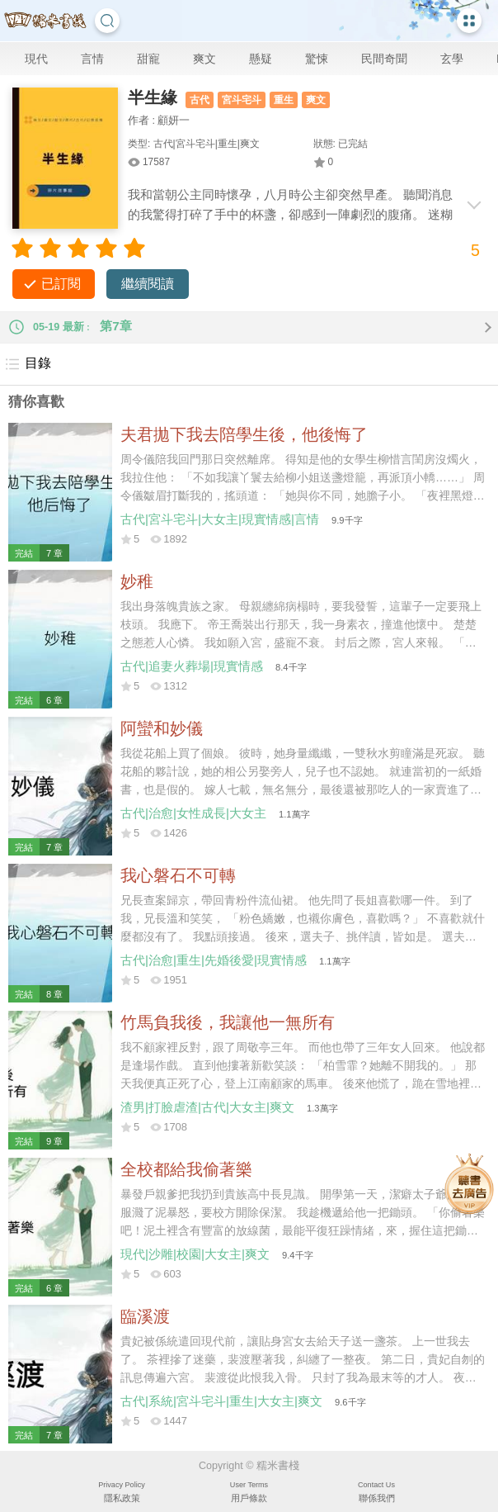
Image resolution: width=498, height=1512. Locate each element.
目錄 (27, 364)
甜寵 (148, 58)
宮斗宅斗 (241, 100)
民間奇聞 (384, 58)
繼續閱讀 (147, 284)
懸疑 (260, 58)
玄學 (451, 58)
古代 (199, 100)
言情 (92, 58)
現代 (36, 58)
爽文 (204, 58)
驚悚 (316, 58)
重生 (284, 100)
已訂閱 (61, 284)
